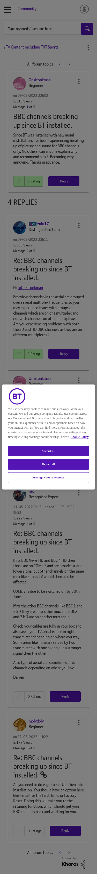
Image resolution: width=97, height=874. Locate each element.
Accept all (48, 450)
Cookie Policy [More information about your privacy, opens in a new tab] (79, 437)
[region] (48, 437)
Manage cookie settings (48, 477)
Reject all (48, 464)
